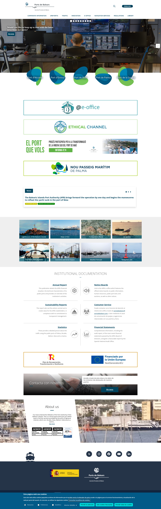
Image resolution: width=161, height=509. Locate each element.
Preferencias (44, 505)
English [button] (127, 6)
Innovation (76, 16)
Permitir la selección (87, 505)
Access (11, 36)
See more (52, 424)
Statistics (62, 327)
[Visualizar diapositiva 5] (81, 21)
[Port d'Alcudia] (35, 77)
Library (130, 16)
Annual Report (60, 285)
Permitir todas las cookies (123, 505)
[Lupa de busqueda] (114, 6)
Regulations (119, 16)
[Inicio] (39, 6)
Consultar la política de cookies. (79, 500)
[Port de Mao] (80, 77)
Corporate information (37, 16)
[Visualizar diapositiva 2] (73, 21)
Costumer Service (102, 304)
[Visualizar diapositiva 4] (78, 21)
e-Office (87, 16)
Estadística (58, 505)
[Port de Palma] (103, 77)
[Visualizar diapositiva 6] (83, 21)
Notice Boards (101, 285)
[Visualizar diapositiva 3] (76, 21)
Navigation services (102, 16)
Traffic (65, 16)
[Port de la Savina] (126, 77)
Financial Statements (104, 327)
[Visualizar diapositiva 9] (90, 21)
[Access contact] (109, 389)
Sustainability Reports (56, 304)
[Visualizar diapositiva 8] (88, 21)
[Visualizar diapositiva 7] (85, 21)
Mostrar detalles (70, 505)
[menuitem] (126, 191)
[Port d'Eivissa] (58, 77)
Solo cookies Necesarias (104, 505)
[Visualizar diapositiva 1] (71, 21)
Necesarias (30, 505)
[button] (34, 229)
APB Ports (54, 16)
